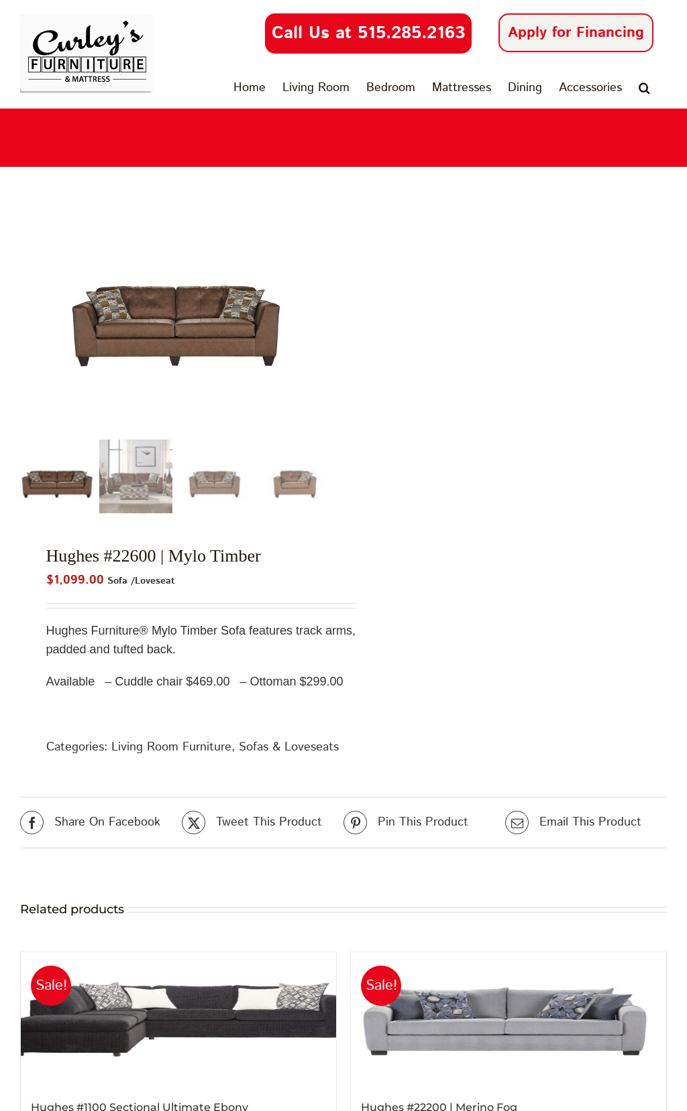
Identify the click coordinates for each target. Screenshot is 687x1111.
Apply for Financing (576, 33)
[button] (644, 88)
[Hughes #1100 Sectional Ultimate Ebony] (178, 1020)
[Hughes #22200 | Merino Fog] (508, 1020)
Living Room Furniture (171, 748)
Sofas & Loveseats (289, 748)
